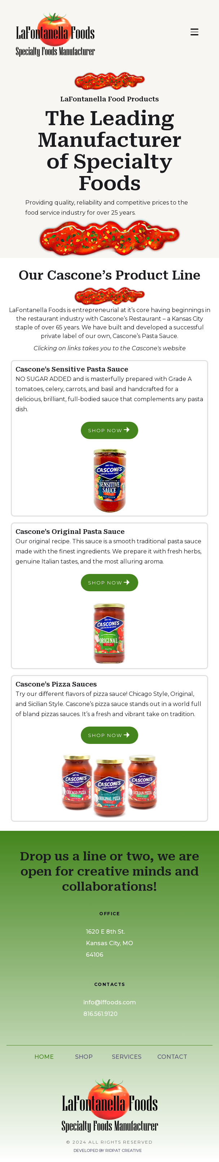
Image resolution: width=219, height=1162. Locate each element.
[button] (194, 31)
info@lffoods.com (109, 1002)
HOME (44, 1056)
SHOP (84, 1056)
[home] (87, 32)
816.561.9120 (100, 1013)
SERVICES (126, 1056)
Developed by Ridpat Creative (108, 1150)
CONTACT (172, 1056)
